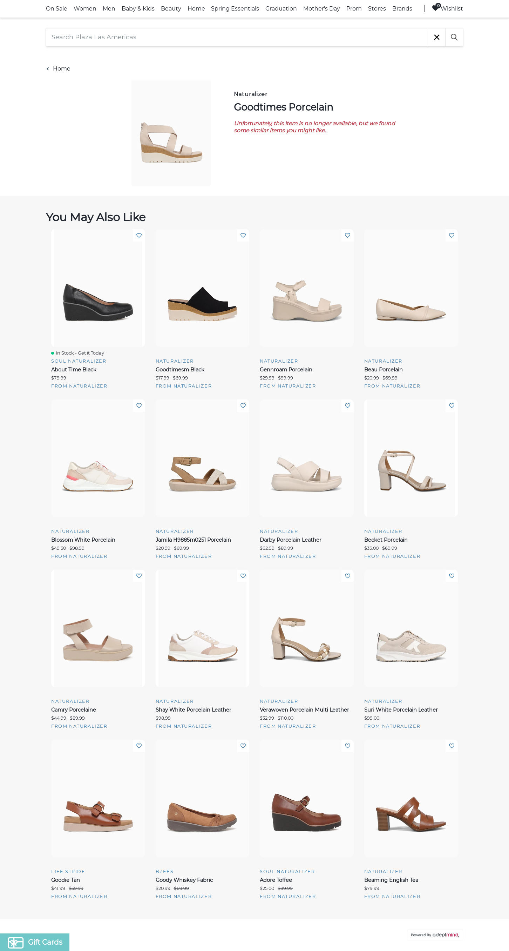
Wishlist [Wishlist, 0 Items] (447, 8)
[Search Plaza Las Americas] (237, 37)
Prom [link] (354, 8)
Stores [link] (377, 8)
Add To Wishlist (139, 235)
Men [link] (109, 8)
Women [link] (85, 8)
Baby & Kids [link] (138, 8)
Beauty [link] (171, 8)
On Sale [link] (56, 8)
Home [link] (196, 8)
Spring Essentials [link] (235, 8)
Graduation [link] (281, 8)
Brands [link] (402, 8)
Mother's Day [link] (321, 8)
